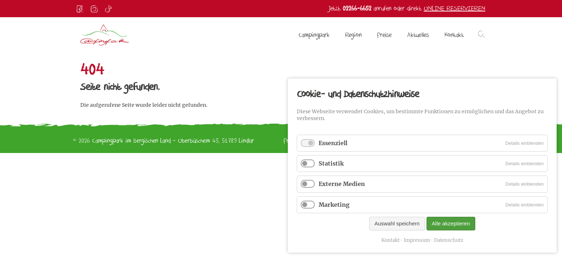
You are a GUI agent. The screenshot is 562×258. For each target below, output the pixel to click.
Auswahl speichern (397, 223)
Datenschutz (448, 240)
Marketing (334, 204)
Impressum (417, 240)
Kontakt (390, 240)
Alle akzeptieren (451, 223)
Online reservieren (454, 8)
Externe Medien (342, 183)
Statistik (331, 163)
